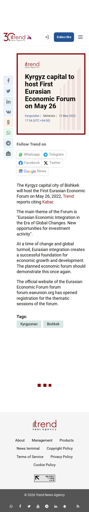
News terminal (28, 448)
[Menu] (80, 37)
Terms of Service (30, 457)
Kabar (47, 201)
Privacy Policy (62, 457)
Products (67, 440)
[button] (8, 81)
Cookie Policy (44, 465)
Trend (68, 196)
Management (42, 440)
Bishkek (53, 324)
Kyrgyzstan (28, 324)
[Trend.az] (18, 37)
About (20, 440)
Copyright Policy (60, 448)
